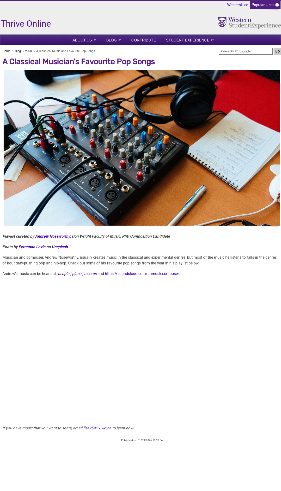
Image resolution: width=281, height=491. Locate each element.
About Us (82, 40)
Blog (111, 40)
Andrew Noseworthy (52, 236)
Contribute (143, 40)
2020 (28, 51)
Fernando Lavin (31, 247)
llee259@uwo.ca (97, 428)
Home (6, 51)
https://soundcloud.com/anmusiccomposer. (142, 273)
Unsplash (60, 247)
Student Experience (187, 40)
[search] (246, 51)
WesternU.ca (237, 5)
